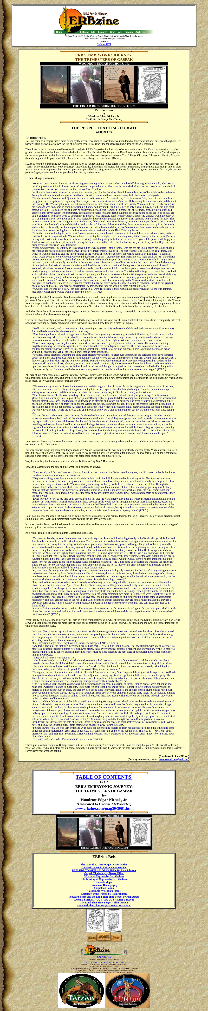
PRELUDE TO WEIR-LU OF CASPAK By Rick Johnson (104, 870)
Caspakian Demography (104, 885)
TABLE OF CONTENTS (104, 777)
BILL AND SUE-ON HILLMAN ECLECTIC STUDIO (103, 962)
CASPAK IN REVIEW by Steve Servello (103, 867)
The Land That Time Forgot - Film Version (104, 902)
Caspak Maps (104, 882)
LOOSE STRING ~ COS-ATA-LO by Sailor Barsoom (104, 899)
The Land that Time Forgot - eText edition (103, 864)
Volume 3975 (104, 44)
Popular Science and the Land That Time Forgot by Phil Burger (104, 896)
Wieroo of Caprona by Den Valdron (104, 876)
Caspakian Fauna (104, 888)
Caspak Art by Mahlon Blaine (104, 890)
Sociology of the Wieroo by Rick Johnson (104, 893)
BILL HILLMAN (104, 957)
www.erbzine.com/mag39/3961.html (104, 808)
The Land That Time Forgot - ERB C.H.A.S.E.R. (104, 905)
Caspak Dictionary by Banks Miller (104, 873)
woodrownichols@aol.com (173, 759)
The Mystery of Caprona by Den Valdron (104, 879)
